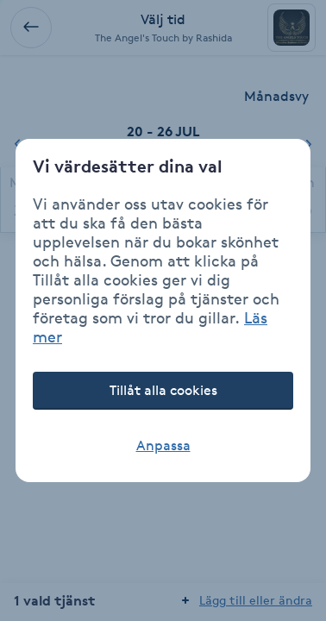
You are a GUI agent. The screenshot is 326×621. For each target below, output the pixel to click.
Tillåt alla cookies (163, 390)
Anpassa (163, 445)
